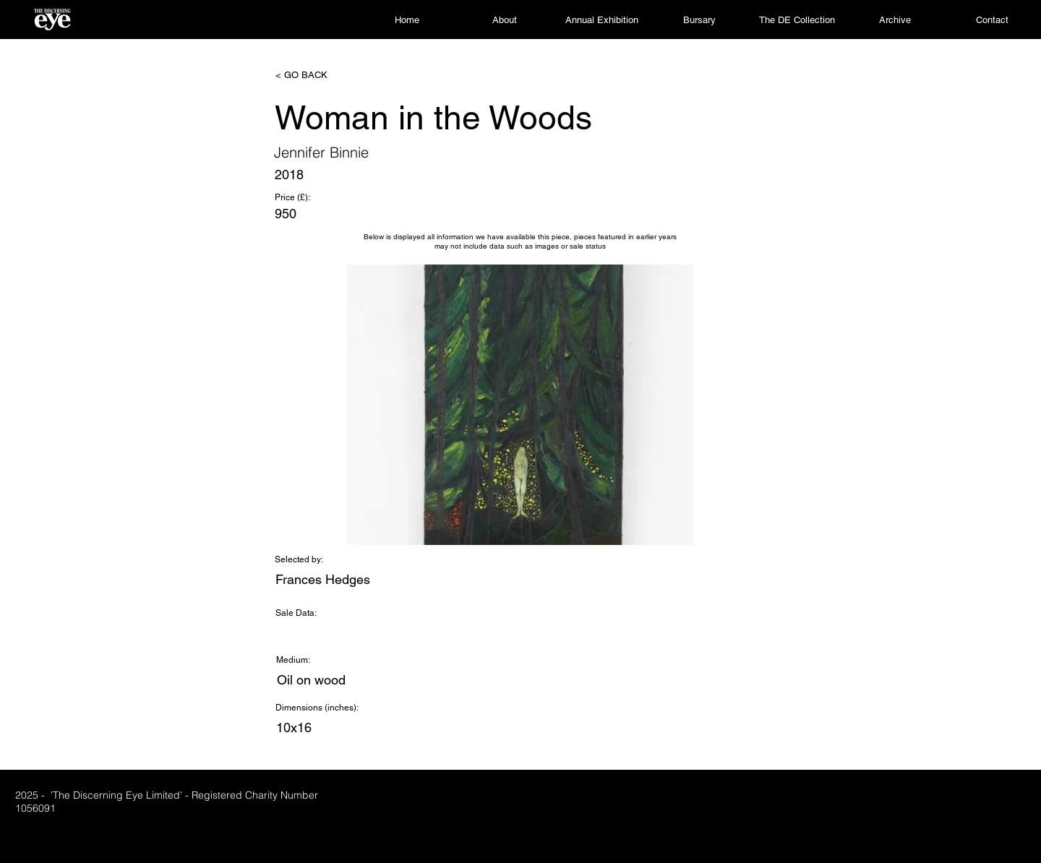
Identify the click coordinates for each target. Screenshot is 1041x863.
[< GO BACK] (323, 75)
